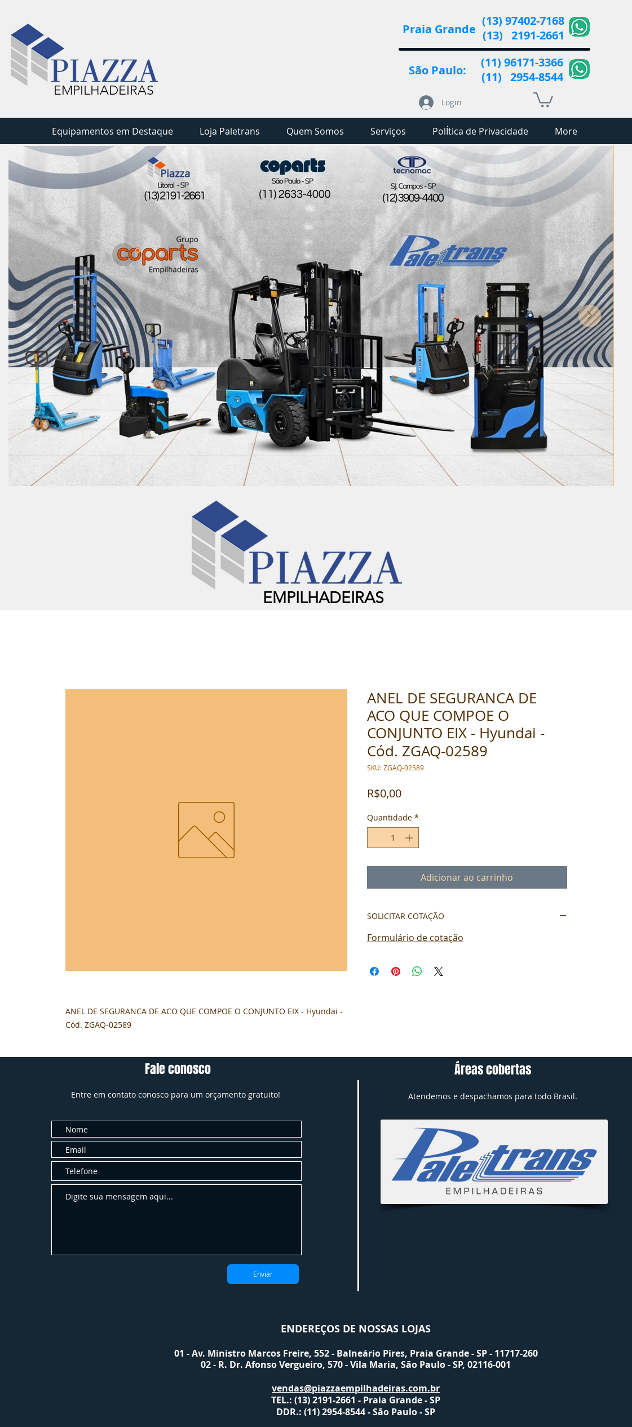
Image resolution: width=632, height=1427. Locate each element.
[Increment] (410, 838)
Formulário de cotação (415, 937)
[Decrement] (376, 838)
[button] (543, 99)
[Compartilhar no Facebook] (374, 971)
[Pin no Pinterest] (396, 971)
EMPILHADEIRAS (104, 90)
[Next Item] (589, 316)
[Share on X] (438, 971)
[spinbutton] (393, 838)
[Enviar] (263, 1274)
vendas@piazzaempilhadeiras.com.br (356, 1388)
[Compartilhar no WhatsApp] (417, 971)
